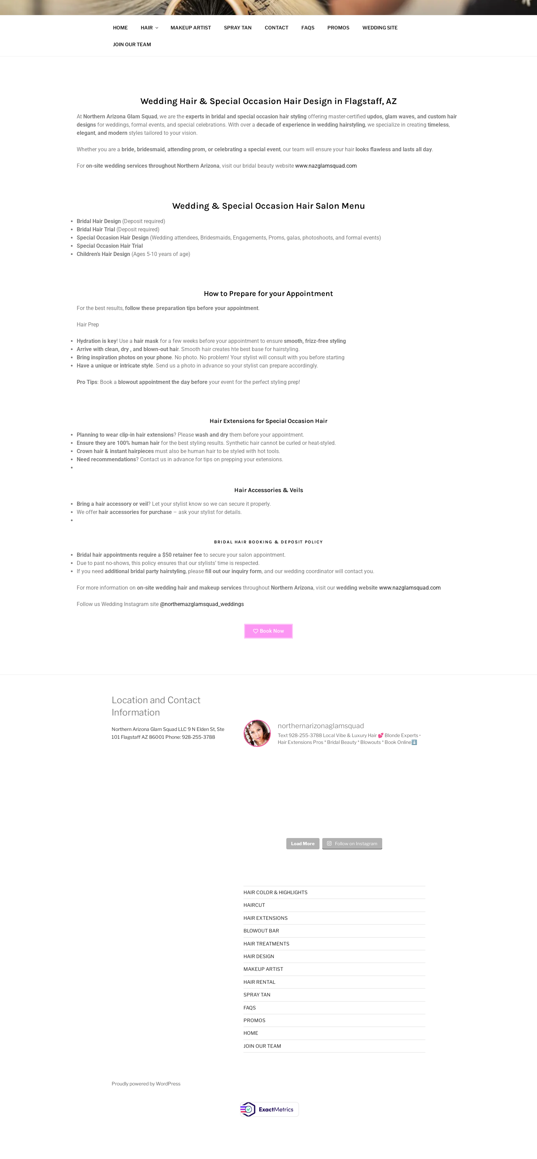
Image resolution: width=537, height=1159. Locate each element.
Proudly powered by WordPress (146, 1083)
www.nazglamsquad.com (326, 166)
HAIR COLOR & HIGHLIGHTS (275, 892)
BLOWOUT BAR (261, 930)
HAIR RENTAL (259, 982)
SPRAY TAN (238, 27)
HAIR (150, 27)
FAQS (307, 27)
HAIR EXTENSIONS (265, 918)
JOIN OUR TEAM (132, 44)
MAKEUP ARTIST (191, 27)
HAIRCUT (254, 905)
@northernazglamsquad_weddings (202, 604)
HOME (120, 27)
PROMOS (338, 27)
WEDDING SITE (380, 27)
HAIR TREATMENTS (266, 943)
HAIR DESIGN (258, 956)
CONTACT (276, 27)
